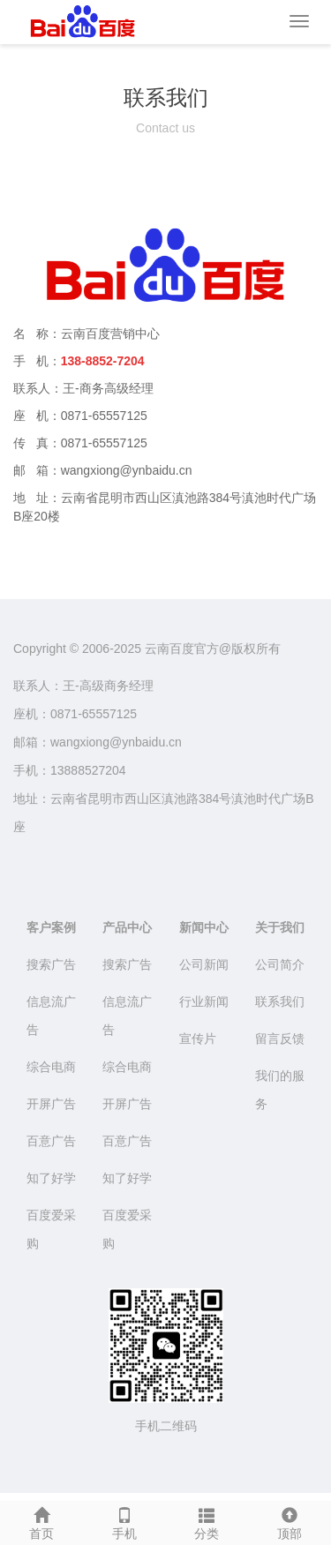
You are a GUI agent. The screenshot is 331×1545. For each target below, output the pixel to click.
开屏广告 (51, 1104)
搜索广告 (51, 964)
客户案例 (51, 927)
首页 (41, 1521)
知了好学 (51, 1178)
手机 (124, 1521)
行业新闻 (204, 1001)
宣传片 (197, 1038)
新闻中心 (204, 927)
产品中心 (127, 927)
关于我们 (280, 927)
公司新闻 (204, 964)
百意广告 (51, 1141)
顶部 (289, 1521)
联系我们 (280, 1001)
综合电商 (51, 1067)
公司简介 (280, 964)
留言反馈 (280, 1038)
